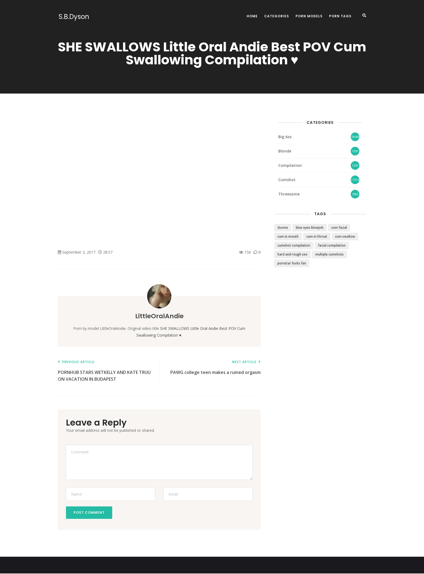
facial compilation (332, 245)
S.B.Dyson (73, 17)
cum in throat (316, 236)
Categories (276, 16)
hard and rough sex (292, 254)
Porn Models (309, 16)
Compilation (290, 165)
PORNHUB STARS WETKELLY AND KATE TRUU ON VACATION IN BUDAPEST (106, 371)
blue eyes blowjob (309, 227)
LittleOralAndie (159, 315)
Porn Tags (340, 16)
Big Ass (285, 136)
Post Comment (89, 512)
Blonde (284, 151)
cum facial (339, 227)
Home (252, 16)
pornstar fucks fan (291, 263)
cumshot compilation (293, 245)
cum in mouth (288, 236)
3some (282, 227)
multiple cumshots (329, 254)
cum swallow (345, 236)
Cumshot (287, 179)
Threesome (289, 194)
